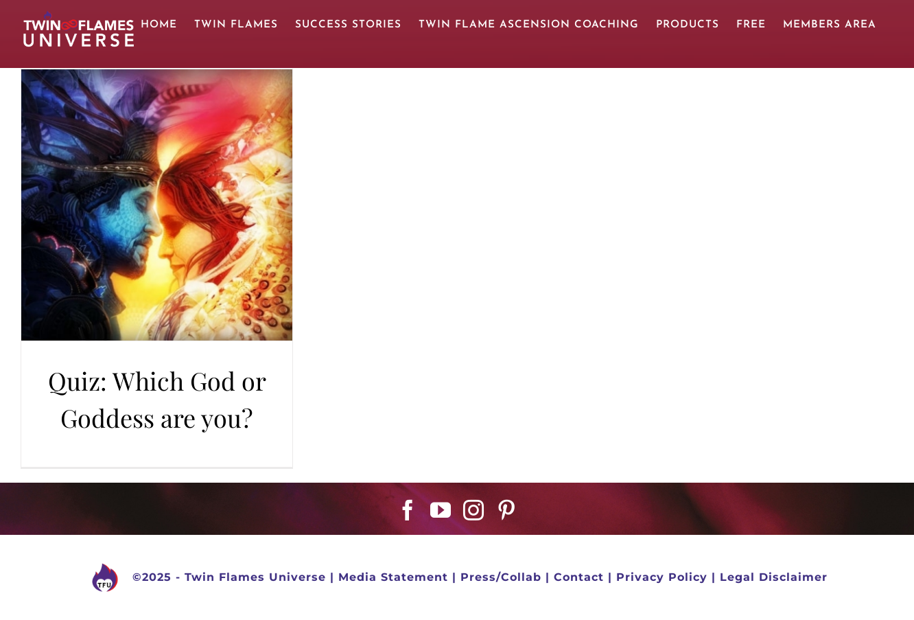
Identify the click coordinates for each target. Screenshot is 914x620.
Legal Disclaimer (774, 577)
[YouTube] (441, 510)
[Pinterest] (506, 510)
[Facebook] (408, 510)
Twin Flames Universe (255, 577)
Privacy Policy (661, 577)
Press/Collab (500, 577)
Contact (579, 577)
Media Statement (393, 577)
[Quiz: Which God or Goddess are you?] (156, 205)
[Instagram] (473, 510)
